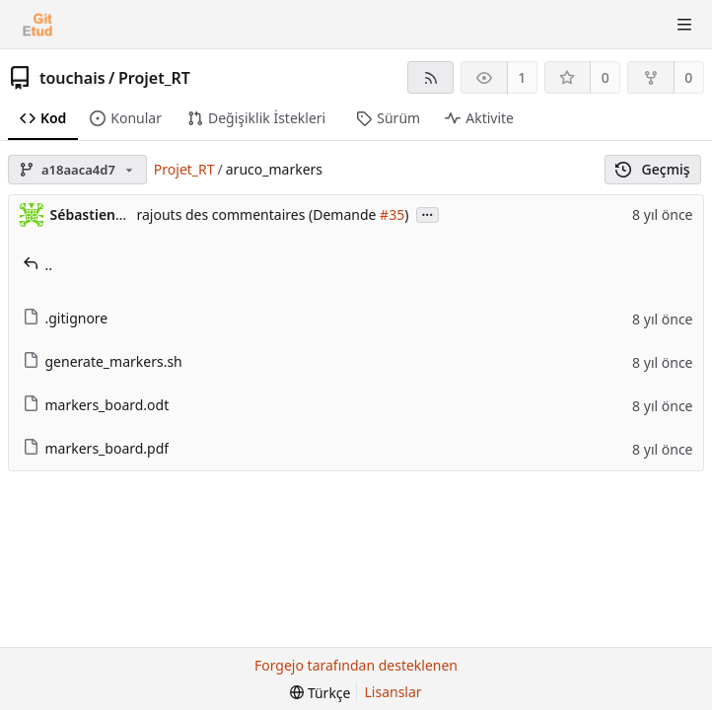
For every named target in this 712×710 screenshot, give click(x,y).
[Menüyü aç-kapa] (684, 24)
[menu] (320, 692)
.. (38, 264)
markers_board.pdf (96, 448)
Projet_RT (154, 78)
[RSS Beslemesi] (430, 77)
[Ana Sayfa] (37, 24)
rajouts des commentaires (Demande (259, 214)
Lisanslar (393, 691)
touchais (72, 78)
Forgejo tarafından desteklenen (356, 665)
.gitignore (65, 318)
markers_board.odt (96, 404)
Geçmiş (652, 169)
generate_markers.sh (102, 361)
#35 (392, 214)
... (428, 213)
